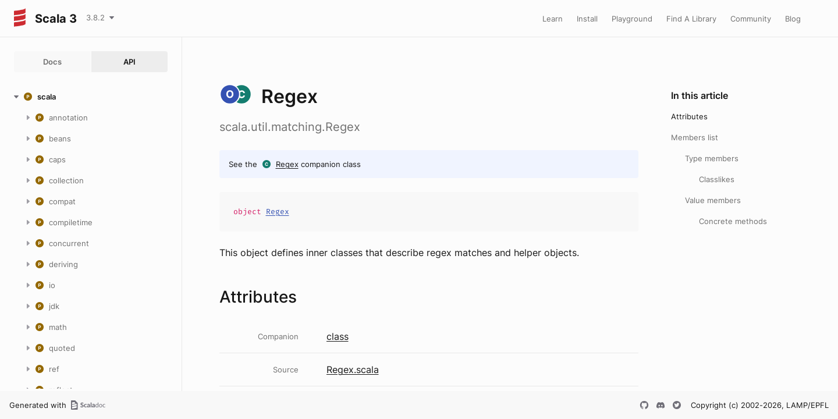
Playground (632, 18)
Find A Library (691, 18)
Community (750, 18)
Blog (793, 18)
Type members (711, 158)
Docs (52, 61)
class (337, 336)
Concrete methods (733, 221)
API (129, 61)
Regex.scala (352, 369)
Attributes (689, 116)
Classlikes (716, 179)
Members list (694, 137)
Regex (287, 164)
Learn (552, 18)
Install (587, 18)
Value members (713, 200)
